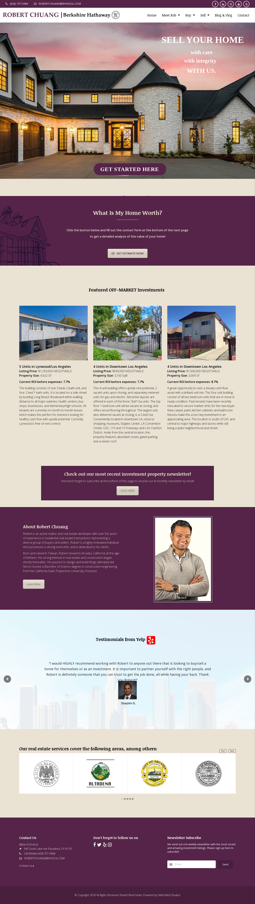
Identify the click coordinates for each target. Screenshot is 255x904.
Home (151, 15)
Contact (243, 15)
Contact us (26, 865)
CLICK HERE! (127, 490)
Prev (223, 751)
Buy (188, 15)
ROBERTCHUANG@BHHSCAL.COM (44, 858)
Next (232, 751)
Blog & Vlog (223, 15)
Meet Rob (169, 15)
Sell (203, 15)
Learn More (34, 584)
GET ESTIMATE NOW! (128, 253)
